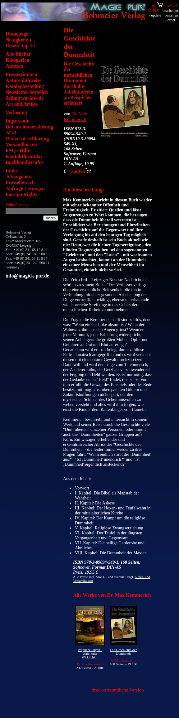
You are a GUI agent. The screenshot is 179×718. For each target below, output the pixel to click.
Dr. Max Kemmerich (75, 116)
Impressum (18, 120)
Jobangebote (19, 176)
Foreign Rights (21, 194)
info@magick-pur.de (27, 275)
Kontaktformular (24, 156)
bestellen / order (171, 17)
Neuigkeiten (18, 39)
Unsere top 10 (20, 45)
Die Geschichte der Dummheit (123, 651)
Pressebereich (20, 182)
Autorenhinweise (23, 80)
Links (12, 170)
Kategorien (17, 60)
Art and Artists (22, 104)
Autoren (14, 66)
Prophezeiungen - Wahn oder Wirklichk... (90, 653)
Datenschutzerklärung (29, 126)
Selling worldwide (25, 98)
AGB (11, 132)
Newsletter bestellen (27, 92)
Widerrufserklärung (27, 138)
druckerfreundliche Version (118, 689)
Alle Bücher (18, 54)
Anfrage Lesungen (25, 188)
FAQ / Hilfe (18, 150)
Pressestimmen (21, 74)
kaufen (81, 171)
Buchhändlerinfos (25, 162)
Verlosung (16, 112)
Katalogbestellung (25, 86)
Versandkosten (21, 144)
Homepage (17, 33)
